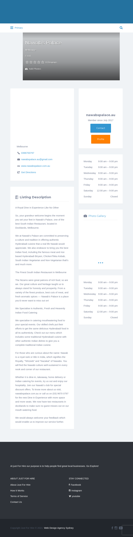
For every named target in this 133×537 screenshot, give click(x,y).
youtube (76, 496)
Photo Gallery (97, 216)
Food (27, 56)
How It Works (17, 490)
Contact (100, 128)
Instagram (76, 490)
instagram (116, 528)
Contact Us (16, 502)
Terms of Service (19, 496)
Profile (100, 139)
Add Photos (33, 69)
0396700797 (27, 153)
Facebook (76, 484)
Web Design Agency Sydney (59, 528)
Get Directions (28, 172)
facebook (112, 528)
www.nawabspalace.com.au (35, 166)
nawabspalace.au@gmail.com (36, 159)
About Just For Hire (20, 484)
